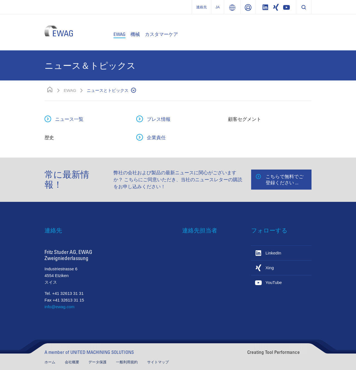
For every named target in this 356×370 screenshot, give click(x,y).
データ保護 (98, 362)
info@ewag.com (59, 306)
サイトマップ (158, 362)
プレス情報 (158, 119)
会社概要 (72, 362)
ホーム (50, 362)
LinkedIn (273, 253)
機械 (135, 34)
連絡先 (201, 7)
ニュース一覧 (69, 119)
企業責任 (156, 137)
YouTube (274, 282)
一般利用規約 (127, 362)
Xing (270, 267)
